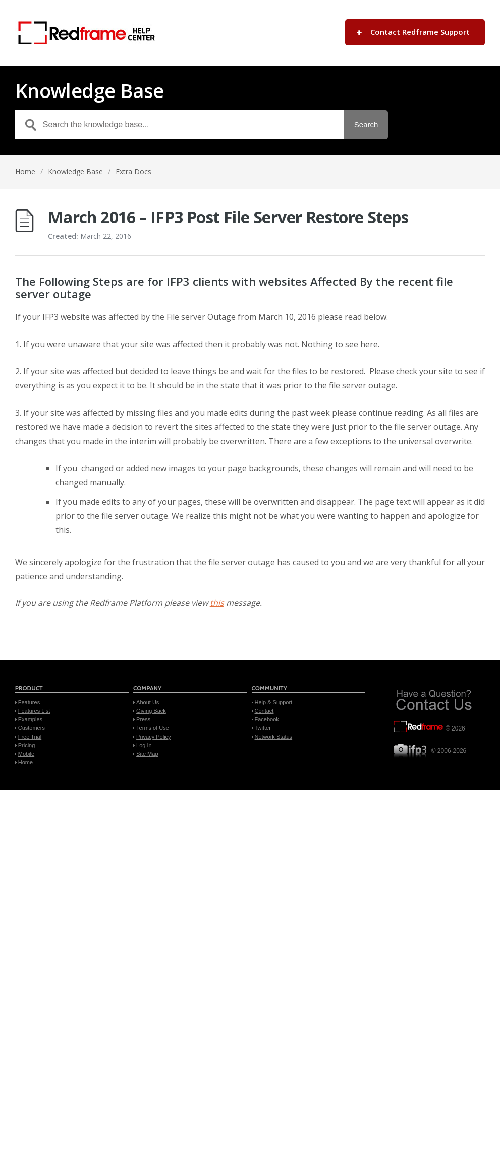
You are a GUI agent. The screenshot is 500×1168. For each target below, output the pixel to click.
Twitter (263, 728)
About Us (147, 702)
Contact (264, 711)
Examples (30, 719)
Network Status (274, 737)
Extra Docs (133, 171)
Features (29, 702)
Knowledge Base (75, 171)
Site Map (147, 754)
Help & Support (274, 702)
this (217, 602)
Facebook (267, 719)
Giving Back (151, 711)
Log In (144, 745)
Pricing (26, 745)
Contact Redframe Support (420, 32)
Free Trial (29, 737)
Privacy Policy (153, 737)
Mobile (26, 754)
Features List (34, 711)
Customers (31, 728)
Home (25, 171)
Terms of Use (152, 728)
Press (143, 719)
